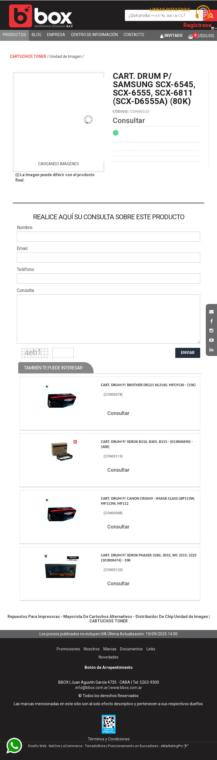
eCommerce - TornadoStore (84, 746)
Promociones (68, 649)
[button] (211, 311)
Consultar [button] (129, 120)
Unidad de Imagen (65, 56)
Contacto (133, 34)
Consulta (25, 290)
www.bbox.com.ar (126, 687)
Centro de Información (94, 34)
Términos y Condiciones (109, 739)
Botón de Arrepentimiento (109, 667)
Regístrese (197, 25)
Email (22, 248)
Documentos (131, 649)
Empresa (56, 34)
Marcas (109, 649)
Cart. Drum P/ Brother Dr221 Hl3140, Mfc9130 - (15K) (148, 385)
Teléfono (25, 269)
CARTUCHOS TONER (28, 56)
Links (150, 649)
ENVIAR (188, 352)
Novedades (108, 657)
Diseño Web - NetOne (44, 746)
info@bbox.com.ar (91, 687)
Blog (36, 34)
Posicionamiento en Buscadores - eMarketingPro (145, 746)
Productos (14, 34)
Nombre (24, 227)
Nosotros (92, 649)
